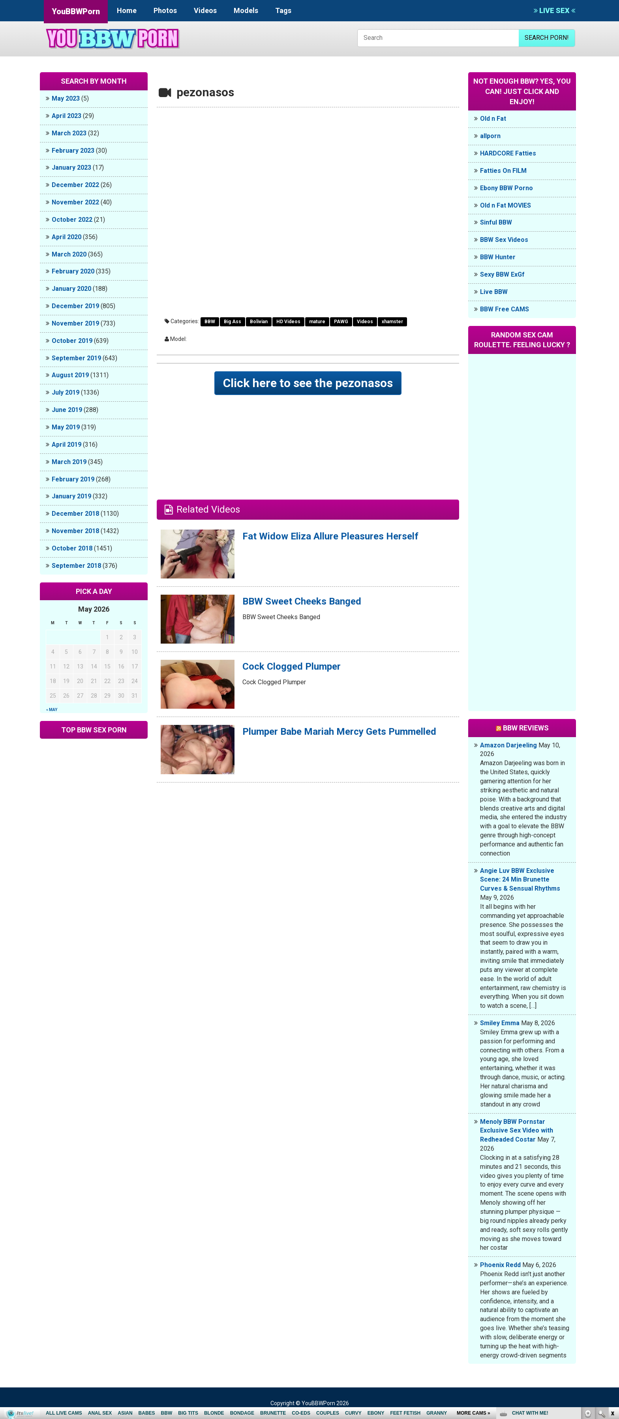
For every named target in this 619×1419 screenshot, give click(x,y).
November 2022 (75, 202)
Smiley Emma (500, 1023)
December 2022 (75, 185)
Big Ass (232, 321)
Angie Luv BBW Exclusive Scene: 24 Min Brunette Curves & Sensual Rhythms (520, 880)
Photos (165, 10)
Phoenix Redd (500, 1265)
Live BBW (494, 292)
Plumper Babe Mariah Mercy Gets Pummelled (339, 731)
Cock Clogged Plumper (291, 666)
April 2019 (66, 444)
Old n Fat (493, 118)
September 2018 (76, 565)
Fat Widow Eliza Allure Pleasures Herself (330, 536)
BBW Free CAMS (504, 309)
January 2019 (71, 496)
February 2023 (73, 150)
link (612, 1296)
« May (51, 710)
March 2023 (69, 133)
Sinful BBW (496, 222)
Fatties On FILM (503, 170)
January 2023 (71, 167)
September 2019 (76, 358)
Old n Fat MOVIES (505, 205)
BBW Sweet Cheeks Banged (301, 601)
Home (127, 10)
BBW (209, 321)
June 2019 (67, 410)
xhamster (392, 321)
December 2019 (75, 306)
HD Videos (288, 321)
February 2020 (73, 271)
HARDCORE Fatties (508, 153)
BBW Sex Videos (504, 239)
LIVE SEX (554, 10)
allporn (490, 136)
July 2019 (65, 392)
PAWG (341, 321)
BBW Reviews (526, 728)
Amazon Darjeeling (508, 745)
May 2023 (66, 98)
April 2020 (66, 237)
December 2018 (75, 513)
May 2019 (66, 427)
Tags (283, 10)
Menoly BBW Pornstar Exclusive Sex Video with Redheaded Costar (516, 1131)
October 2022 (72, 219)
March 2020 (69, 254)
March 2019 (69, 462)
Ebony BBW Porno (506, 188)
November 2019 (75, 323)
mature (317, 321)
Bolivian (259, 321)
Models (246, 10)
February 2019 (73, 479)
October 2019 (72, 340)
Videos (205, 10)
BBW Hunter (498, 257)
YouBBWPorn (76, 11)
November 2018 (75, 531)
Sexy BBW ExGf (502, 274)
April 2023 (66, 116)
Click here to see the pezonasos (308, 383)
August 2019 (70, 375)
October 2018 (72, 548)
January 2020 (71, 288)
